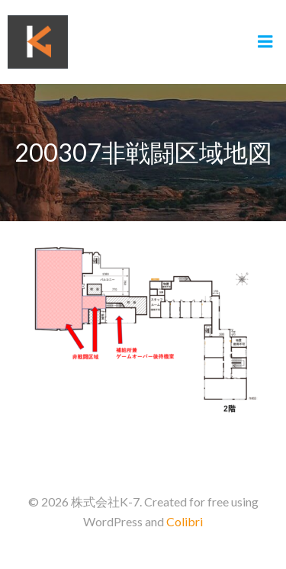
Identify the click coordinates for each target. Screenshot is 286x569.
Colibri (184, 521)
